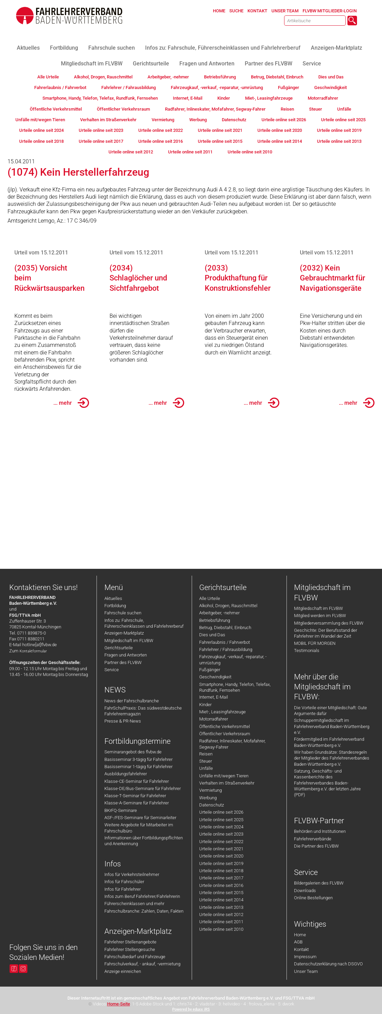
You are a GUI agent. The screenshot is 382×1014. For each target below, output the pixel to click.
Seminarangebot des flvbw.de (133, 751)
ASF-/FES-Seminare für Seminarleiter (140, 817)
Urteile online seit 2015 (221, 892)
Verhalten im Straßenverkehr (226, 783)
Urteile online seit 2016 (221, 885)
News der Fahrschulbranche (131, 700)
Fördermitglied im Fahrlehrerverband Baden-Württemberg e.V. (329, 742)
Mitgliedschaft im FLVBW (128, 640)
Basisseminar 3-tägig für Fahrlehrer (138, 759)
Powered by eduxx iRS (191, 1009)
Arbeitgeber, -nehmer (219, 612)
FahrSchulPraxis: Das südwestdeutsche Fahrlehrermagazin (143, 710)
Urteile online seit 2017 (221, 877)
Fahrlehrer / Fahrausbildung (225, 649)
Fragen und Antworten (125, 655)
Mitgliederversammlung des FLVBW (329, 623)
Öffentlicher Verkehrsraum (224, 733)
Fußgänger (209, 669)
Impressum (305, 956)
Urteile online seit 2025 (221, 819)
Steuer (205, 761)
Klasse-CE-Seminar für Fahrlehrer (136, 781)
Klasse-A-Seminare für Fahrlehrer (136, 802)
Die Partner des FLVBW (316, 846)
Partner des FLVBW (123, 662)
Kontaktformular (33, 651)
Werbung (208, 797)
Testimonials (306, 650)
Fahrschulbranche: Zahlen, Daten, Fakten (143, 911)
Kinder (205, 704)
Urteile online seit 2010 (221, 929)
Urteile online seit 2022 (221, 841)
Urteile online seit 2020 (221, 856)
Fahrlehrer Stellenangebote (130, 941)
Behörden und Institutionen (320, 831)
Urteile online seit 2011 (221, 921)
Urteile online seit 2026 (221, 812)
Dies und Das (212, 634)
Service (111, 669)
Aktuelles (113, 598)
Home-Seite (118, 1003)
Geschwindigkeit (215, 676)
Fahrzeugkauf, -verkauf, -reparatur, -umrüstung (233, 659)
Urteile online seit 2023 (221, 834)
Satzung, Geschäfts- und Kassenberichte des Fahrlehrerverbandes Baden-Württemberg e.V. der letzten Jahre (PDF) (327, 782)
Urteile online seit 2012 (221, 914)
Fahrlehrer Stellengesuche (129, 949)
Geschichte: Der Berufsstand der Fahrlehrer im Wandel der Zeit (325, 633)
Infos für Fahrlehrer (122, 889)
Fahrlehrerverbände (312, 838)
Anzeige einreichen (122, 971)
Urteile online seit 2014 (221, 899)
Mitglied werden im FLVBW (320, 615)
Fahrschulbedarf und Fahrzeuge (134, 956)
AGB (298, 941)
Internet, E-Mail (213, 697)
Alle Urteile (209, 598)
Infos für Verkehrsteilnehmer (131, 874)
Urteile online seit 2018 (221, 870)
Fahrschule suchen (122, 612)
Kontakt (301, 949)
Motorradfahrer (213, 719)
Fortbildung (115, 605)
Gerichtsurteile (118, 647)
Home (300, 934)
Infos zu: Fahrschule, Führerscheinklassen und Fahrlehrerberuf (143, 623)
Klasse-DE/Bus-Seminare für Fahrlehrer (142, 788)
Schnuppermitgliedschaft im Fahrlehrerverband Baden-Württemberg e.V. (331, 726)
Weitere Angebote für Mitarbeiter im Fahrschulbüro (138, 827)
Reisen (206, 753)
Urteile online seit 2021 (221, 848)
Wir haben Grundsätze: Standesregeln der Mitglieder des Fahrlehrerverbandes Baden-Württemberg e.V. (331, 758)
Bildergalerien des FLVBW (319, 883)
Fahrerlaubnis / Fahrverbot (224, 642)
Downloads (305, 890)
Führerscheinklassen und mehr (134, 903)
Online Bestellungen (313, 897)
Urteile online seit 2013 (221, 907)
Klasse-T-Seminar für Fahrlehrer (135, 795)
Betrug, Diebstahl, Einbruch (225, 627)
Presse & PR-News (122, 721)
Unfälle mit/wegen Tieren (224, 775)
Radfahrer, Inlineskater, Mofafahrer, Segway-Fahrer (232, 743)
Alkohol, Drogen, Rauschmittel (228, 605)
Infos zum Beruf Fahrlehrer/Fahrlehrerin (142, 896)
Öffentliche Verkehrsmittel (224, 726)
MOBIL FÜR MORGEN (314, 643)
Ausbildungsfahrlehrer (125, 773)
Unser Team (306, 971)
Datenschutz (211, 805)
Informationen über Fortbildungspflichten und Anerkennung (143, 840)
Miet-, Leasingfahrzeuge (222, 711)
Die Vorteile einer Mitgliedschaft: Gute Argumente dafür (330, 710)
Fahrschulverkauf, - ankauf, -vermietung (142, 963)
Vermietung (210, 790)
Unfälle (206, 768)
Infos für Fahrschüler (124, 881)
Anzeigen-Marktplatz (124, 633)
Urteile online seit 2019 (221, 863)
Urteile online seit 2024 (221, 826)
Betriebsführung (214, 620)
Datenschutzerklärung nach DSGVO (328, 963)
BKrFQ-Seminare (120, 810)
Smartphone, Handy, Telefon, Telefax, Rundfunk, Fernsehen (235, 687)
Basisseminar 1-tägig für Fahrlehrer (138, 766)
